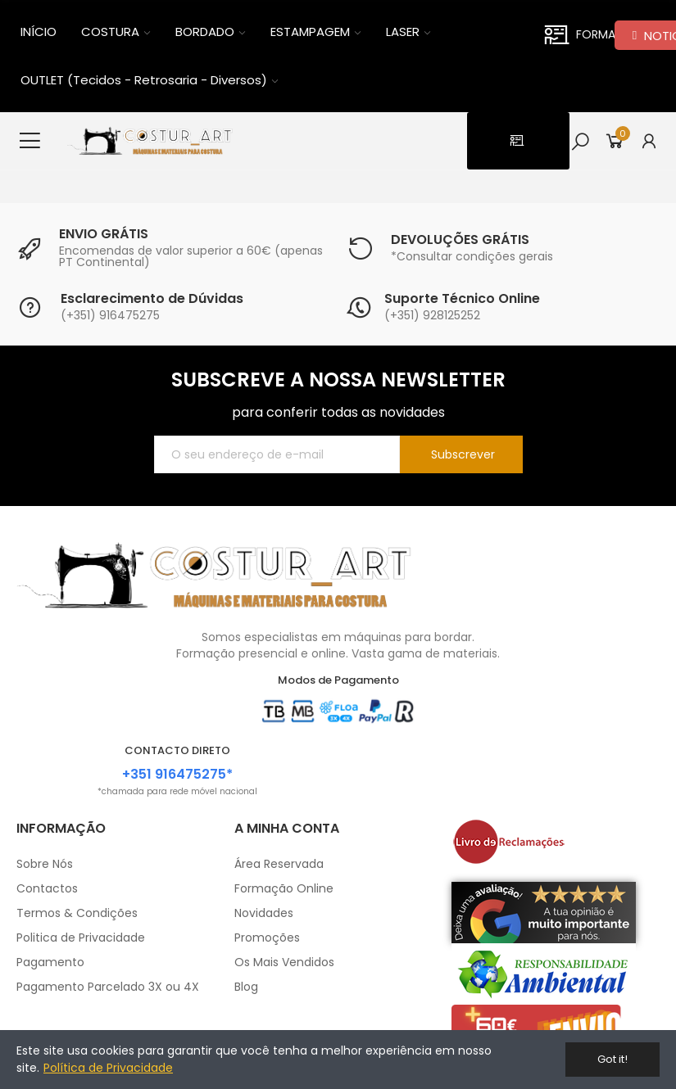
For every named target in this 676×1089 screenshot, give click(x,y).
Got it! (612, 1059)
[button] (518, 140)
